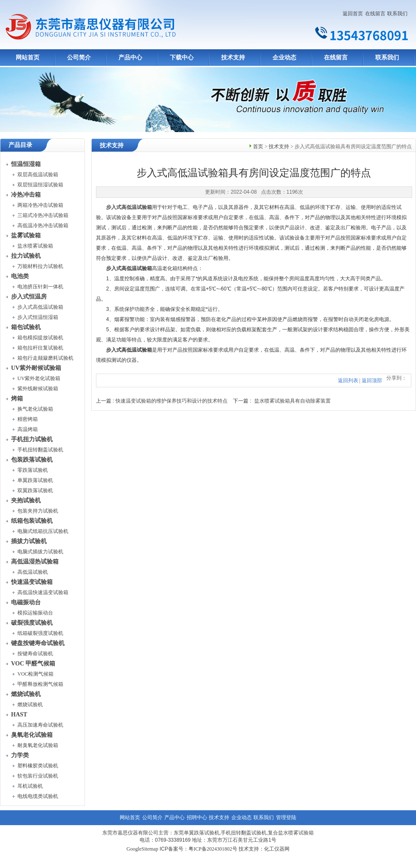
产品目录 (20, 145)
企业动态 (284, 57)
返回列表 (348, 380)
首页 (258, 146)
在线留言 (375, 14)
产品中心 (130, 57)
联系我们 (397, 14)
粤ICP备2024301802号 (212, 849)
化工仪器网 (277, 849)
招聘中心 (197, 817)
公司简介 (79, 57)
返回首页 (353, 14)
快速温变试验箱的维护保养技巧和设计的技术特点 (171, 401)
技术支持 (233, 57)
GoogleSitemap (142, 849)
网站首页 (27, 57)
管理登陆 (286, 817)
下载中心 (182, 57)
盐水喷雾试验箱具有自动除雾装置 (292, 401)
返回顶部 (372, 380)
